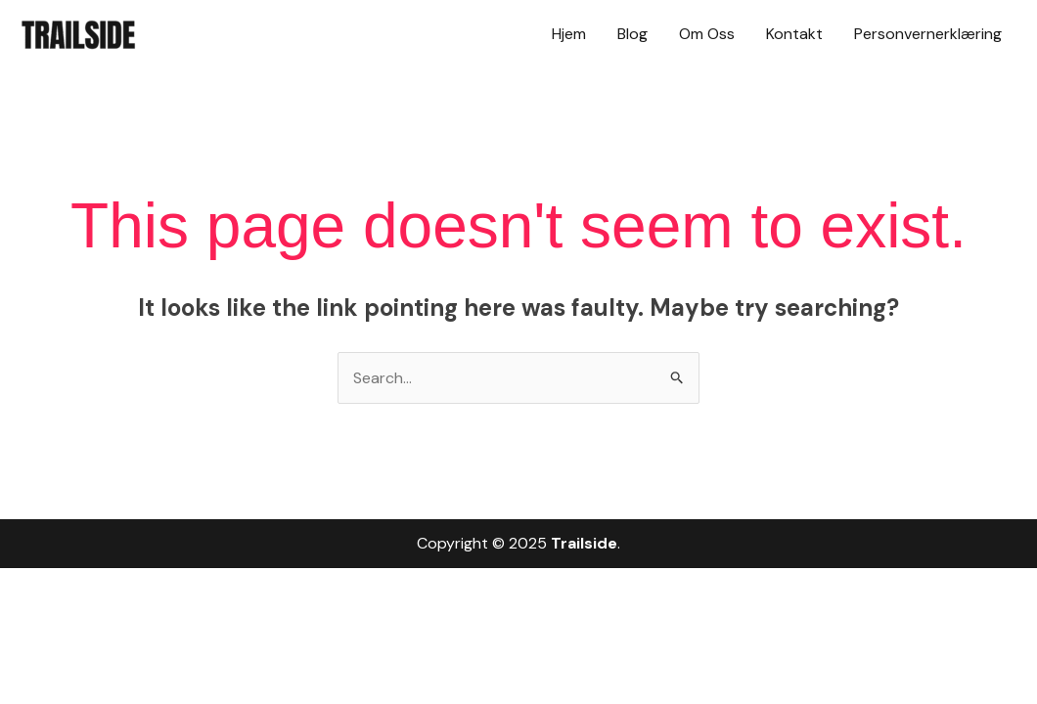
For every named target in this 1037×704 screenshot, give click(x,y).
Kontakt (794, 33)
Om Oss (707, 33)
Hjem (569, 33)
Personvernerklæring (928, 33)
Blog (632, 33)
